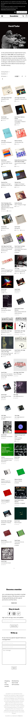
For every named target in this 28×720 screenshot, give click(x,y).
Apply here (14, 603)
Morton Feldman (18, 140)
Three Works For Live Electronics (19, 542)
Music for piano (17, 522)
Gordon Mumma (18, 160)
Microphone (17, 228)
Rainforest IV (17, 290)
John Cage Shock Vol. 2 (18, 396)
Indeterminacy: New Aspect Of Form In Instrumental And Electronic (7, 249)
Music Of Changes (18, 374)
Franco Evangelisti (5, 500)
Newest (5, 72)
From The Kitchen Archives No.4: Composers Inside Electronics (7, 460)
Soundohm (14, 16)
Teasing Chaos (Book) (6, 310)
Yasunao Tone (4, 182)
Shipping (7, 681)
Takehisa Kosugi (18, 434)
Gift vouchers (15, 684)
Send (14, 668)
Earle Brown (4, 160)
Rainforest (16, 458)
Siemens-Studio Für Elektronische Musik (5, 481)
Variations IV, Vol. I (19, 332)
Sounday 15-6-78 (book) (6, 142)
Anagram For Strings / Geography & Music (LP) (6, 184)
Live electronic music (6, 562)
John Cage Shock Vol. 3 (6, 417)
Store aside (15, 682)
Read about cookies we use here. (8, 9)
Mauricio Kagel (21, 161)
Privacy (6, 684)
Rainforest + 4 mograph (20, 503)
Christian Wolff (4, 350)
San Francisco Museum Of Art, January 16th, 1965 (7, 354)
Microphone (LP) (5, 118)
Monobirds (3, 290)
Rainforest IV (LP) (5, 228)
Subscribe (14, 626)
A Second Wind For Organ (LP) (20, 164)
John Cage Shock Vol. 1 (19, 417)
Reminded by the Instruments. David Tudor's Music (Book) (21, 249)
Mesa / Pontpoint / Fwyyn (20, 204)
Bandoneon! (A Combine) (6, 436)
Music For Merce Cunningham (18, 438)
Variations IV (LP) (5, 99)
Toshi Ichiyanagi (5, 203)
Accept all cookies (22, 12)
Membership (15, 681)
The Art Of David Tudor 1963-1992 (6, 397)
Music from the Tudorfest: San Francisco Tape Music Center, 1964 (7, 375)
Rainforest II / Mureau (6, 522)
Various (3, 268)
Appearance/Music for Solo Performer (7, 208)
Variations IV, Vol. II (5, 332)
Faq (5, 682)
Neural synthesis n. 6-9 (6, 542)
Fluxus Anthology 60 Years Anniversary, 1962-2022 (7, 271)
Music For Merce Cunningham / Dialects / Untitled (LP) (20, 122)
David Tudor (9, 97)
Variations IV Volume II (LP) (21, 99)
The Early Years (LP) (19, 142)
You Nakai (22, 246)
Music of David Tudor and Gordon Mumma (20, 312)
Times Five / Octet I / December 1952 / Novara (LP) (6, 163)
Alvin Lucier (6, 206)
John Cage (3, 97)
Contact (7, 686)
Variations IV (17, 351)
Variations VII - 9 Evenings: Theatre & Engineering (21, 271)
